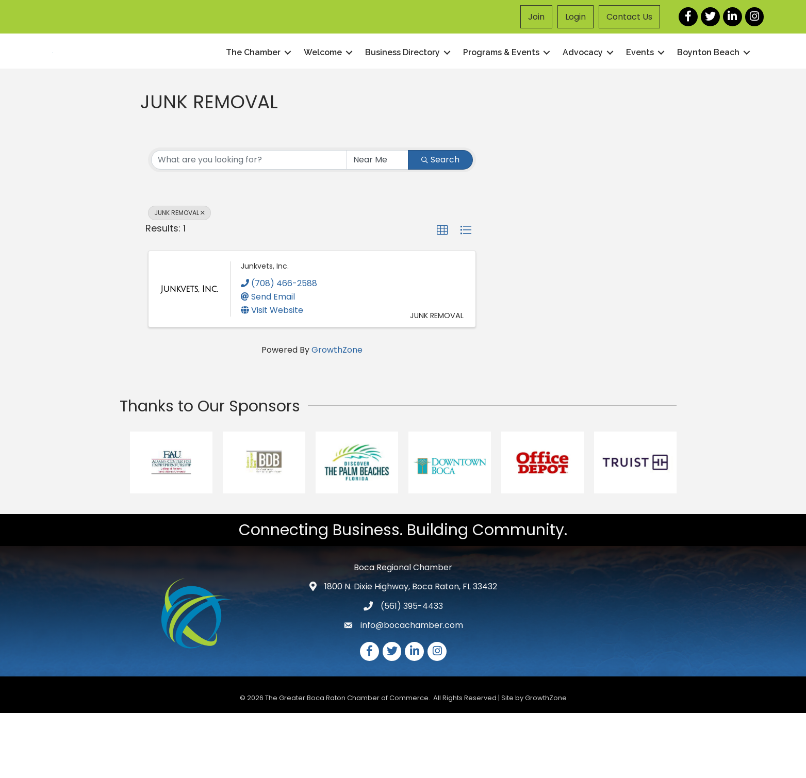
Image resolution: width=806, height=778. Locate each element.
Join (536, 17)
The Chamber (253, 85)
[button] (442, 295)
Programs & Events (501, 85)
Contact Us (629, 17)
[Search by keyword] (249, 225)
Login (575, 17)
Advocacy (583, 85)
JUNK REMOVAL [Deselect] (179, 277)
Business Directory (402, 85)
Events (640, 85)
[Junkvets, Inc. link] (189, 354)
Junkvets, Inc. (265, 331)
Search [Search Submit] (440, 224)
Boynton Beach (708, 85)
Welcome (323, 85)
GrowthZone (337, 415)
